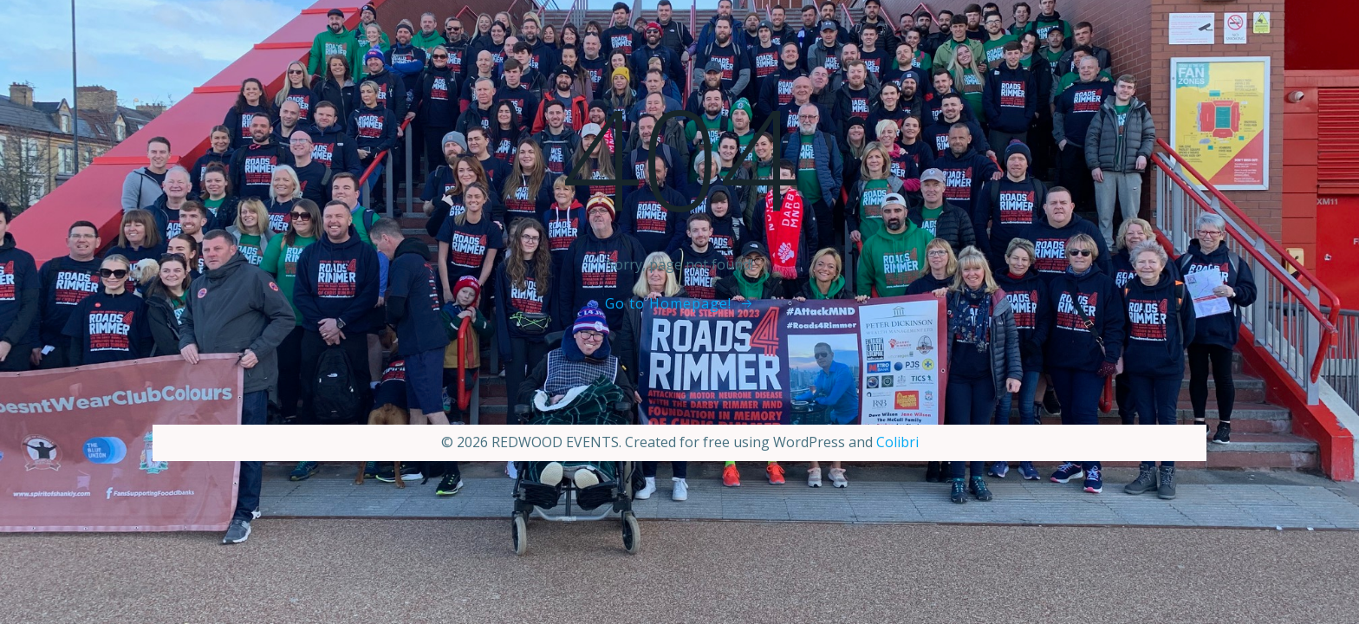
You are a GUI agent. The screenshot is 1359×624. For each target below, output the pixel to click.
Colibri (897, 442)
